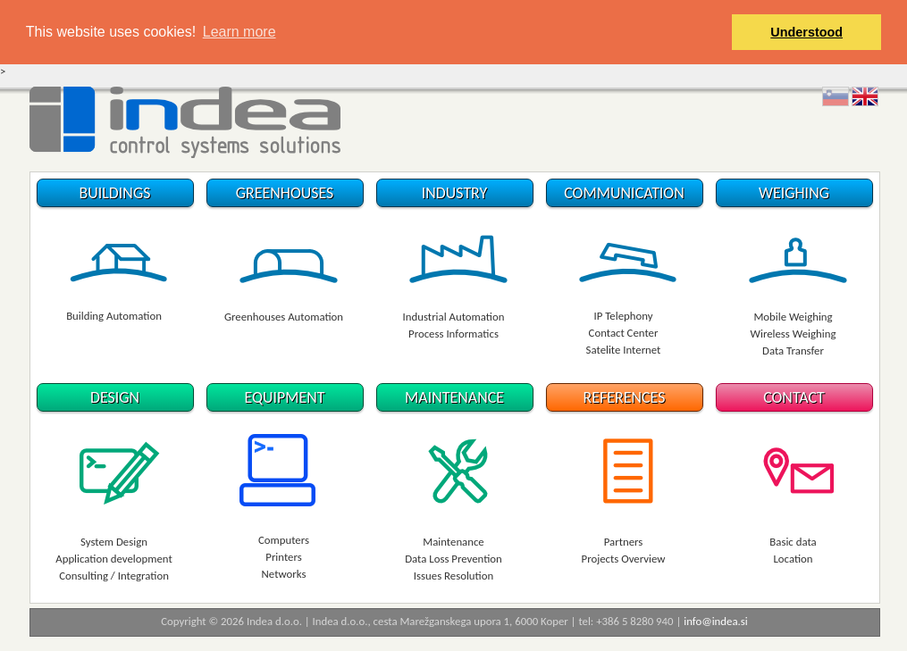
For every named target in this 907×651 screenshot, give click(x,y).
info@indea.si (715, 620)
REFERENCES (625, 397)
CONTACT (794, 397)
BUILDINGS (115, 192)
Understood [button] (806, 32)
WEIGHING (794, 192)
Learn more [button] (239, 31)
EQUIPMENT (284, 397)
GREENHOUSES (285, 192)
